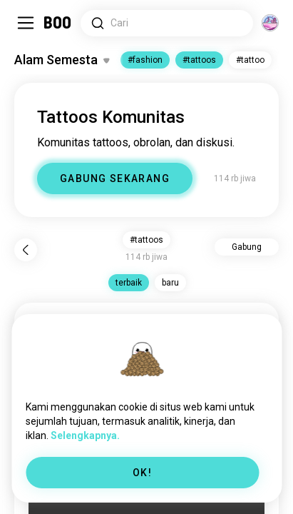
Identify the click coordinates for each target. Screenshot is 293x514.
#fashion (145, 60)
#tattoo (250, 60)
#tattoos (199, 60)
